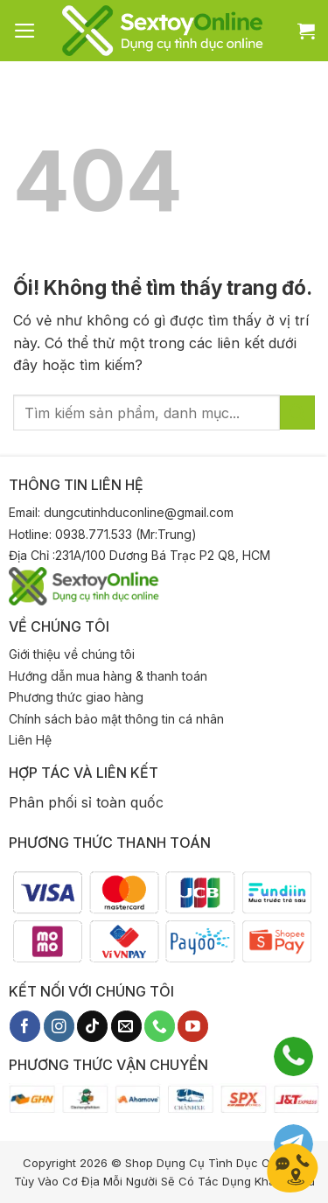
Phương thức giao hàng (76, 696)
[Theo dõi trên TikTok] (92, 1026)
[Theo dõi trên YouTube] (193, 1026)
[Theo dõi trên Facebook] (25, 1026)
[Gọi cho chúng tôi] (159, 1026)
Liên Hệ (30, 739)
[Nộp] (297, 412)
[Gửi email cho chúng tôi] (126, 1026)
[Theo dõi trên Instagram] (59, 1026)
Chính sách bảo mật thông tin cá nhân (116, 718)
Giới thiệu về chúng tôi (72, 654)
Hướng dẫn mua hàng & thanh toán (108, 675)
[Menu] (25, 30)
